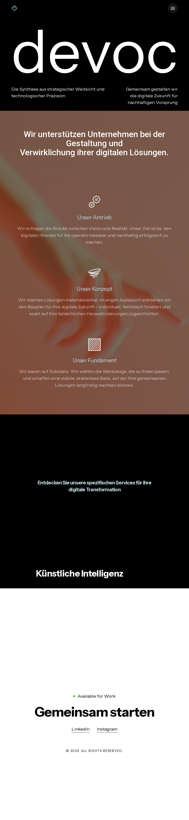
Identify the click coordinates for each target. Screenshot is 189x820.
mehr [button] (41, 600)
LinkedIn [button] (81, 729)
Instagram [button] (107, 729)
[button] (173, 8)
